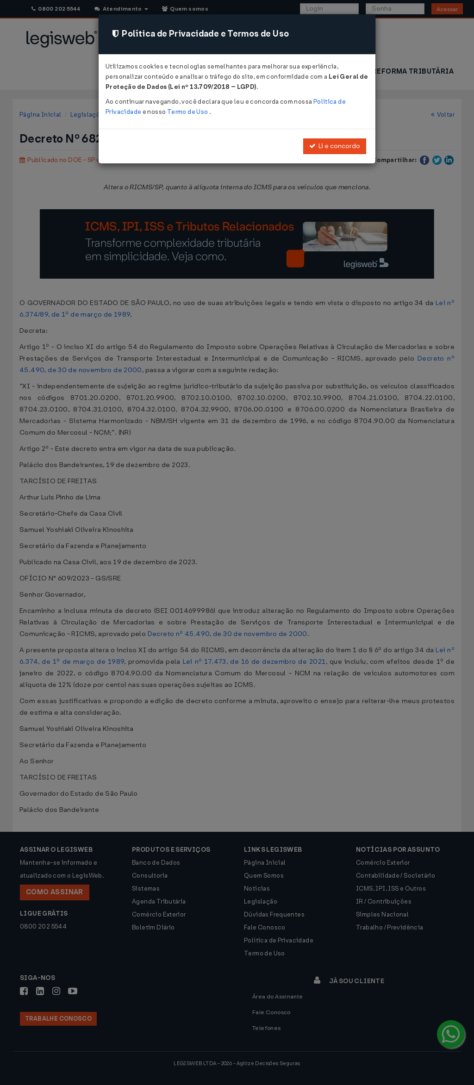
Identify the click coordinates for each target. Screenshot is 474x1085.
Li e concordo (334, 146)
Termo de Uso (188, 112)
